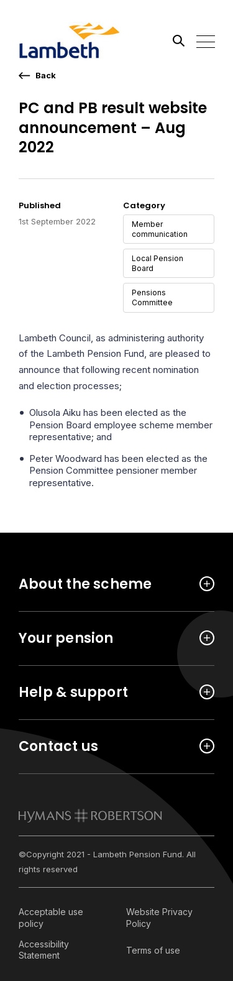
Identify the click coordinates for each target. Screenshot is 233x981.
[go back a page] (37, 75)
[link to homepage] (90, 815)
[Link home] (74, 40)
